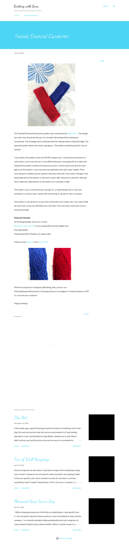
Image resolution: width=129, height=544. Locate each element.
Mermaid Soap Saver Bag (34, 501)
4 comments (25, 530)
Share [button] (102, 61)
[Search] (105, 6)
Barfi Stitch (72, 133)
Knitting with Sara (26, 6)
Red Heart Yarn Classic (24, 226)
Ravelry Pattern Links (30, 15)
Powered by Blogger (64, 538)
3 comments (25, 446)
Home (16, 15)
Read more (77, 446)
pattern (30, 242)
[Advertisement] (48, 384)
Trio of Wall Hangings (31, 459)
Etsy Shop (42, 242)
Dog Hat (20, 417)
